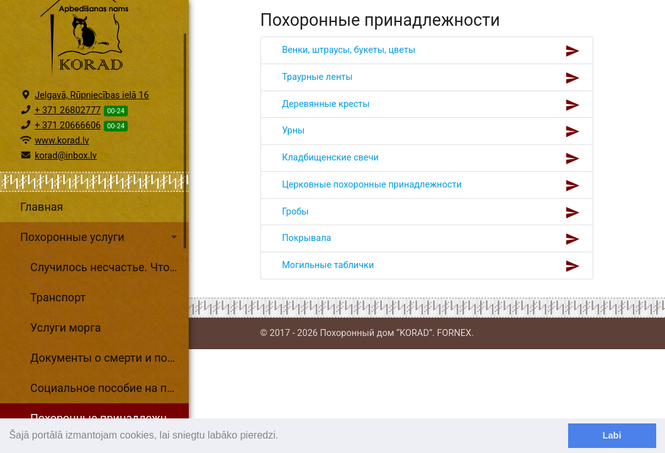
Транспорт (58, 352)
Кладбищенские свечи (330, 157)
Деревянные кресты (326, 104)
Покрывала (307, 238)
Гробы (295, 211)
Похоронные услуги (100, 292)
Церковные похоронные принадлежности (372, 184)
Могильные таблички (328, 265)
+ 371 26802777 (68, 165)
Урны (293, 130)
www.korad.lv (62, 195)
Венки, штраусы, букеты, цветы (349, 50)
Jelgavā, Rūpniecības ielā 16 (92, 150)
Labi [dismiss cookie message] (612, 435)
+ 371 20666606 (68, 180)
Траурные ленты (317, 77)
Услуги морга (65, 382)
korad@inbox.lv (66, 210)
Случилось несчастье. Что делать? (109, 321)
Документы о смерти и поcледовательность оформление (109, 412)
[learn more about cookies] (283, 437)
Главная (41, 261)
